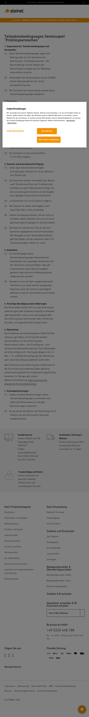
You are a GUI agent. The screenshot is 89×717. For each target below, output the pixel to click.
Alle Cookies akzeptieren (49, 140)
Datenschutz (12, 123)
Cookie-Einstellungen (15, 131)
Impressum (70, 121)
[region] (44, 125)
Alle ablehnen (46, 131)
